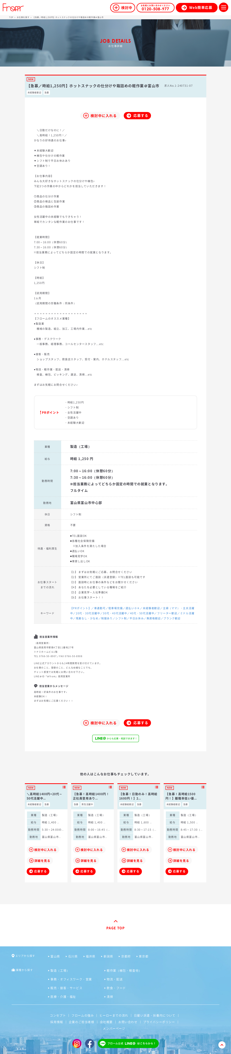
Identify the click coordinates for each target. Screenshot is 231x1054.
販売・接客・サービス (66, 988)
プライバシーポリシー (159, 1021)
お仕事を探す (23, 17)
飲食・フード (116, 988)
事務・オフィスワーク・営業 (71, 979)
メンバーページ (114, 1028)
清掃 (110, 996)
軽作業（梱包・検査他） (124, 970)
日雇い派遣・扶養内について (154, 1015)
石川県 (73, 956)
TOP (11, 17)
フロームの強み (82, 1015)
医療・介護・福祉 (63, 996)
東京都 (143, 956)
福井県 (90, 956)
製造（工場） (60, 970)
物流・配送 (115, 979)
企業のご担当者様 (81, 1021)
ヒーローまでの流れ (113, 1015)
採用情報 (56, 1021)
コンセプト (58, 1015)
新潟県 (108, 956)
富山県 (55, 956)
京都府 (126, 956)
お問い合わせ (128, 1021)
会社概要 (106, 1021)
